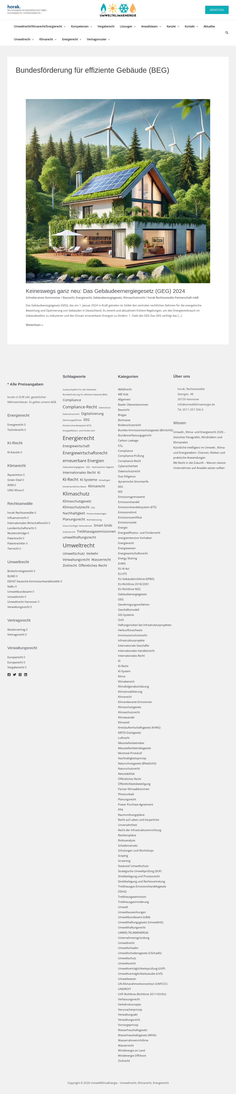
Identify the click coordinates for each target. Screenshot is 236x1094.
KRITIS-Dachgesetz (129, 732)
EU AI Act (123, 568)
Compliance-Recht (129, 461)
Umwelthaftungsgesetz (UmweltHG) (140, 922)
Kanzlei (173, 26)
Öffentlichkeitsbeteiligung (134, 784)
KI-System (124, 671)
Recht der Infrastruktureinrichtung (139, 830)
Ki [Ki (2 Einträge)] (98, 472)
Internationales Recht (131, 655)
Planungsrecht (127, 799)
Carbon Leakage (128, 440)
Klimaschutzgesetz (129, 707)
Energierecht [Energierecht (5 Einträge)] (78, 438)
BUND (11, 576)
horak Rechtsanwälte (20, 512)
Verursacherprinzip (130, 1009)
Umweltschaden (128, 948)
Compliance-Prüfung (131, 456)
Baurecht (68, 297)
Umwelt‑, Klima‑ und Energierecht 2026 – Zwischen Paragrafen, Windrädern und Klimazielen (199, 437)
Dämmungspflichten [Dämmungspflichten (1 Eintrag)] (72, 420)
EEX (120, 491)
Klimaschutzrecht (134, 297)
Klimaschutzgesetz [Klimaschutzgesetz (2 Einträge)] (77, 501)
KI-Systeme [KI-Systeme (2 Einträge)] (88, 479)
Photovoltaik (126, 794)
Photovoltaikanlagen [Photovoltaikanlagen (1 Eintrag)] (97, 513)
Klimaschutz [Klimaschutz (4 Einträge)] (76, 493)
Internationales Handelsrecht (136, 650)
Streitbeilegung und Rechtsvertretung (141, 881)
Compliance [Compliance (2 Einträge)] (72, 400)
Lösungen (128, 26)
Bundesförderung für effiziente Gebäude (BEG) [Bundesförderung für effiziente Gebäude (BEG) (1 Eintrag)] (85, 394)
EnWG (122, 563)
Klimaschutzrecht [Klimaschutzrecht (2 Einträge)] (76, 507)
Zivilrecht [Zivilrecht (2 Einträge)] (70, 565)
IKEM (10, 485)
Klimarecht (47, 39)
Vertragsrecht (15, 634)
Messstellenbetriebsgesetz (134, 748)
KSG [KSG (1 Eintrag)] (93, 507)
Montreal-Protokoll (130, 753)
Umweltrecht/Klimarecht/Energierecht (39, 26)
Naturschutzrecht (129, 768)
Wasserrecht (126, 1045)
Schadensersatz (128, 845)
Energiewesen (127, 548)
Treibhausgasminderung (133, 902)
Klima (121, 676)
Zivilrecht (124, 1061)
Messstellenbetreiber (131, 743)
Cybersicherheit (128, 466)
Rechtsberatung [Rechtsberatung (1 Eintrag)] (94, 519)
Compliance (125, 451)
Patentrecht (14, 538)
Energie (122, 527)
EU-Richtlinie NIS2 (129, 589)
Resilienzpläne (127, 835)
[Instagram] (20, 674)
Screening (124, 861)
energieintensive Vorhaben (135, 538)
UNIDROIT (124, 989)
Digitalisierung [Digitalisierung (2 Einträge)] (92, 413)
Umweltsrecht (127, 963)
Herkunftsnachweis (130, 630)
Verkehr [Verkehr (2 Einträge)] (92, 553)
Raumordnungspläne (131, 815)
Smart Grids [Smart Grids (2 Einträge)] (103, 525)
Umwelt (123, 907)
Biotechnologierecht (20, 571)
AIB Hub (123, 394)
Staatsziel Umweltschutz (133, 866)
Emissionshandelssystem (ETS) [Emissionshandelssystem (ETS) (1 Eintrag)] (77, 425)
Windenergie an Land (131, 1050)
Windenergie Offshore (132, 1055)
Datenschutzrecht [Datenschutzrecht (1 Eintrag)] (71, 414)
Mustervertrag (16, 629)
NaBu (10, 586)
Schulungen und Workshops (136, 850)
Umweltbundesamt (19, 591)
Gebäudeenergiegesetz (107, 297)
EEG (120, 486)
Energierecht (71, 39)
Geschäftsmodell (128, 609)
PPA (120, 809)
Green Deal (14, 480)
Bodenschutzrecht (129, 425)
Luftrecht (123, 738)
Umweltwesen (127, 979)
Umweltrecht (24, 39)
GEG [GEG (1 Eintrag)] (88, 467)
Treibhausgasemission (132, 896)
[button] (217, 10)
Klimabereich (126, 681)
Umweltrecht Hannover (22, 602)
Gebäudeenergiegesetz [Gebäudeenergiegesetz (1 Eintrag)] (73, 467)
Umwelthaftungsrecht (131, 927)
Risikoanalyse (126, 840)
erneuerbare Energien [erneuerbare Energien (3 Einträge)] (83, 460)
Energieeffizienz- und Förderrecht (139, 532)
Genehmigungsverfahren (134, 604)
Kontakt (191, 26)
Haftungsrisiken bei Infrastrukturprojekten (144, 625)
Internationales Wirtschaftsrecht (27, 523)
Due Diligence (127, 476)
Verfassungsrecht (129, 999)
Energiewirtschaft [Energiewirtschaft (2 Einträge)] (76, 446)
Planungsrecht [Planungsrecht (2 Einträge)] (74, 519)
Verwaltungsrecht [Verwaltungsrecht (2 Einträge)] (76, 559)
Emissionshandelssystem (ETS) (137, 507)
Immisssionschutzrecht (132, 635)
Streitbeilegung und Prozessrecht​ (139, 876)
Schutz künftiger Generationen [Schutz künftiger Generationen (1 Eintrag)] (77, 526)
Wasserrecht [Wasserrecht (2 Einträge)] (101, 559)
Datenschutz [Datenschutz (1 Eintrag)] (105, 407)
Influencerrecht (17, 518)
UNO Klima (14, 490)
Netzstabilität (126, 773)
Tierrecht (13, 548)
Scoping (123, 855)
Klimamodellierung (130, 691)
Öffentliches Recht (129, 779)
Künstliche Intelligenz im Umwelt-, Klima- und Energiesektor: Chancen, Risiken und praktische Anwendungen (199, 453)
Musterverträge (17, 533)
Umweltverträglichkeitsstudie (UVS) (140, 973)
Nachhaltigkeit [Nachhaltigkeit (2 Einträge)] (74, 513)
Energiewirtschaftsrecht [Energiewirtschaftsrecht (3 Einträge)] (85, 453)
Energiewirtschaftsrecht (133, 553)
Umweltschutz (127, 958)
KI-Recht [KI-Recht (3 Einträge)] (70, 479)
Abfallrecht (125, 389)
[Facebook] (9, 674)
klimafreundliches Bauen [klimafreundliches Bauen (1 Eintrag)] (74, 486)
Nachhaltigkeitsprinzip (132, 758)
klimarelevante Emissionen (135, 702)
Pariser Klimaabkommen (133, 789)
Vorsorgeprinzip (128, 1025)
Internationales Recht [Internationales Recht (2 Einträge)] (79, 472)
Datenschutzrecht (129, 471)
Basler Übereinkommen (133, 404)
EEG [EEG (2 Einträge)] (87, 419)
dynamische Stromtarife (133, 481)
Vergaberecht (106, 26)
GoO (121, 620)
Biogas (122, 415)
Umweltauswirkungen (132, 912)
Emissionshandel (128, 502)
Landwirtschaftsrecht (20, 528)
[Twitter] (14, 674)
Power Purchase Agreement (135, 804)
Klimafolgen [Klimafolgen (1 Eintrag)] (104, 480)
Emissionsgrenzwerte (131, 497)
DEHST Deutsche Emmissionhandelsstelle (33, 581)
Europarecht (15, 657)
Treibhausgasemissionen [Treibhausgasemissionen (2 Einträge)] (96, 531)
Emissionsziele (127, 522)
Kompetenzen (81, 26)
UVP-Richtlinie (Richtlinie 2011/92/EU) (142, 994)
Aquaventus (14, 474)
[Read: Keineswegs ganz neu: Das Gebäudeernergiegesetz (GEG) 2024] (118, 191)
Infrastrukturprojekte (131, 640)
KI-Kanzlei (13, 452)
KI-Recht (123, 666)
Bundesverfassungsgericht (134, 435)
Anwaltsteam (151, 26)
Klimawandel (126, 717)
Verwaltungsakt (128, 1014)
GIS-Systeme (126, 615)
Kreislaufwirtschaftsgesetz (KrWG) (139, 727)
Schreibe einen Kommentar (43, 297)
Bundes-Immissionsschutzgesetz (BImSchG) (145, 430)
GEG (121, 599)
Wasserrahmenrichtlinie (133, 1040)
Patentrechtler (16, 543)
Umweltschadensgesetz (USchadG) (140, 953)
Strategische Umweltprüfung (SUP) (140, 871)
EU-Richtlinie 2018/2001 (133, 584)
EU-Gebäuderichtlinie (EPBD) (136, 579)
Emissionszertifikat (130, 517)
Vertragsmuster (98, 39)
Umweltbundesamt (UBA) (134, 917)
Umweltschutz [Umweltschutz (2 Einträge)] (74, 553)
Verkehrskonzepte (129, 1004)
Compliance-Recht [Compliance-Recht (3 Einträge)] (80, 407)
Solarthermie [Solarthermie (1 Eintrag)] (69, 532)
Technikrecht (15, 430)
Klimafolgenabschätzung (133, 686)
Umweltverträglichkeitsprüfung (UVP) (141, 968)
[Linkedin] (25, 674)
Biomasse (124, 420)
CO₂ (120, 445)
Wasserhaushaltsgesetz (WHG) (137, 1035)
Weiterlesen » (34, 325)
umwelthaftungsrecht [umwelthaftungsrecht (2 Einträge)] (79, 537)
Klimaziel (123, 722)
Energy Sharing (127, 558)
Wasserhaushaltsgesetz (132, 1030)
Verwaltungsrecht (18, 607)
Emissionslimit (127, 512)
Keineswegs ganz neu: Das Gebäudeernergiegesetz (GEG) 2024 (105, 291)
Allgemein (124, 399)
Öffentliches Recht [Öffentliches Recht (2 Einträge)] (93, 565)
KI (119, 661)
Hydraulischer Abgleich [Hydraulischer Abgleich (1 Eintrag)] (103, 467)
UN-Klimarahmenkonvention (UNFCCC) (142, 984)
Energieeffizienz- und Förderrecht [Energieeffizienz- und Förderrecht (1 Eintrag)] (79, 430)
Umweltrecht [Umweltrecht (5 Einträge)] (79, 545)
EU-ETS (122, 574)
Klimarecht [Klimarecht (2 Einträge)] (96, 486)
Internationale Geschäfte (133, 645)
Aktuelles (209, 26)
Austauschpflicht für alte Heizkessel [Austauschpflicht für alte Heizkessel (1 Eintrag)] (79, 389)
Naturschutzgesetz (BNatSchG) (137, 763)
